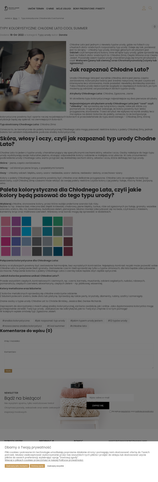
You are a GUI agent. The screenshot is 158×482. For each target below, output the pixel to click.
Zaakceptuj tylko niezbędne (17, 466)
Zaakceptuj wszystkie (55, 466)
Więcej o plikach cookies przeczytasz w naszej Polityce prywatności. (44, 460)
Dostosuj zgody (37, 466)
